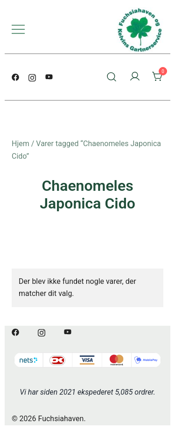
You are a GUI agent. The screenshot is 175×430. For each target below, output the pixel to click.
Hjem (20, 143)
